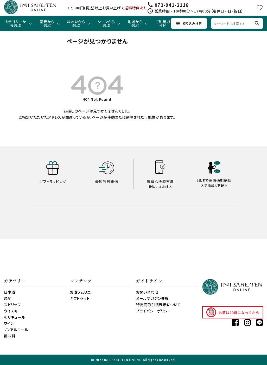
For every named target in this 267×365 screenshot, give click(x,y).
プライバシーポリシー (153, 310)
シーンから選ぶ (106, 23)
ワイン (9, 323)
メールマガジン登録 (152, 298)
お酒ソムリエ (80, 292)
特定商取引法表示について (158, 304)
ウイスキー (13, 310)
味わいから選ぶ (76, 23)
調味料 (9, 335)
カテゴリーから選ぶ (15, 23)
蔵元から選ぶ (47, 23)
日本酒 (9, 292)
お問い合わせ (147, 292)
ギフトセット (80, 298)
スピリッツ (12, 304)
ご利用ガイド (163, 23)
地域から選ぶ (135, 23)
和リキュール (14, 317)
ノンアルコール (16, 329)
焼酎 (7, 298)
